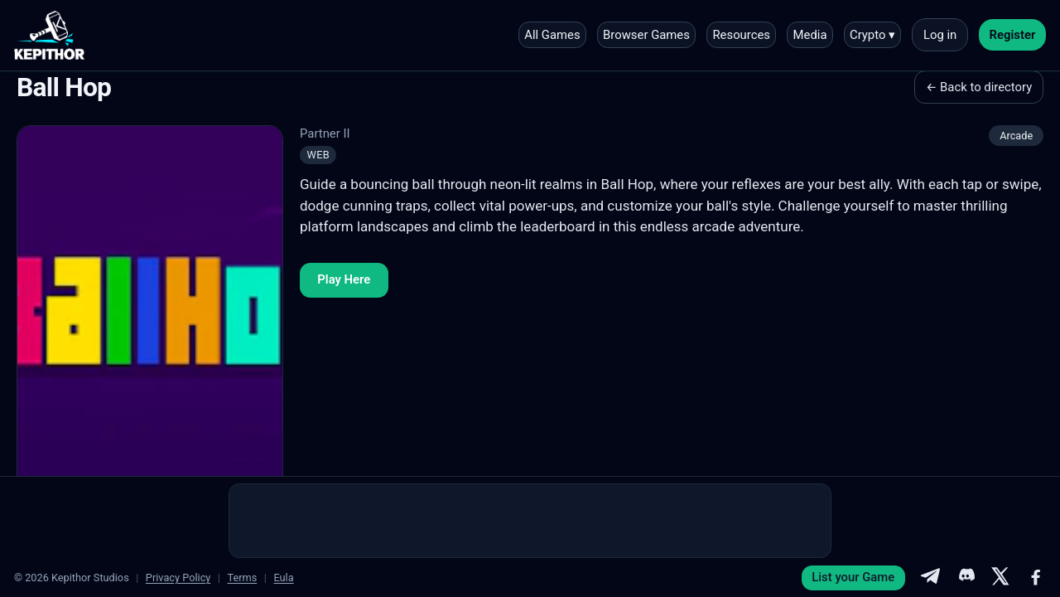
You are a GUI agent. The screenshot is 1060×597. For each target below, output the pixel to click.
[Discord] (965, 577)
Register (1013, 34)
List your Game (853, 577)
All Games (552, 34)
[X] (1000, 577)
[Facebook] (1036, 577)
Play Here (343, 279)
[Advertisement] (530, 520)
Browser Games (646, 34)
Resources (741, 34)
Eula (283, 577)
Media (810, 34)
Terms (242, 577)
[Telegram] (930, 577)
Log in (939, 34)
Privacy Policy (178, 577)
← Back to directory (979, 87)
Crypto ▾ (872, 34)
